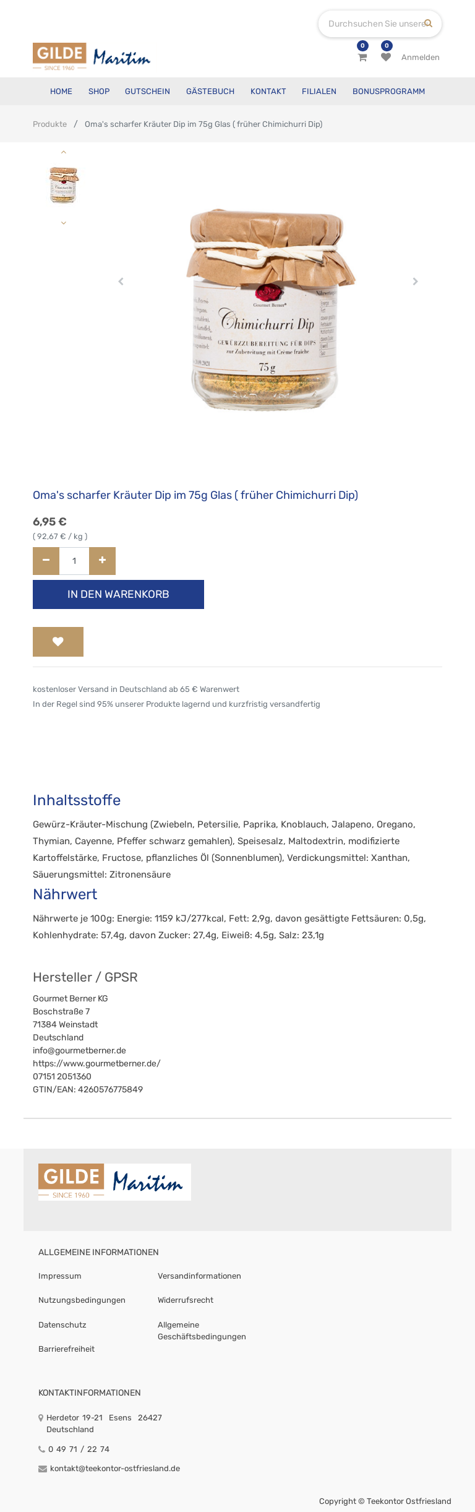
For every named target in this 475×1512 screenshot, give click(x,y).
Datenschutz (62, 1324)
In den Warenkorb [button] (118, 594)
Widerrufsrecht (185, 1300)
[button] (121, 281)
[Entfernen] (46, 561)
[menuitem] (61, 91)
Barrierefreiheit (66, 1349)
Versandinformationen (199, 1276)
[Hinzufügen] (102, 561)
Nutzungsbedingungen (82, 1300)
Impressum (60, 1276)
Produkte (50, 124)
